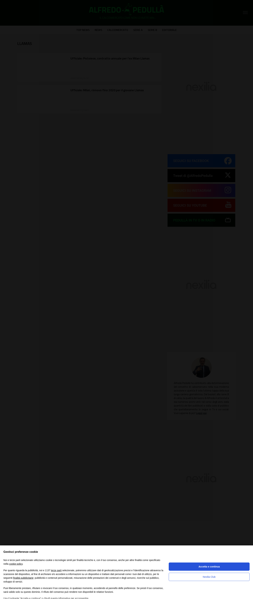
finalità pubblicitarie (23, 578)
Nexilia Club (209, 576)
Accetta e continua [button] (209, 566)
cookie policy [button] (16, 564)
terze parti (56, 570)
